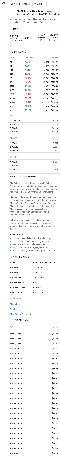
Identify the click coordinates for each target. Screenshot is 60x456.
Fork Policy (15, 309)
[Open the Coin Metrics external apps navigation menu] (3, 3)
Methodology (16, 304)
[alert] (3, 452)
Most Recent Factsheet (20, 314)
